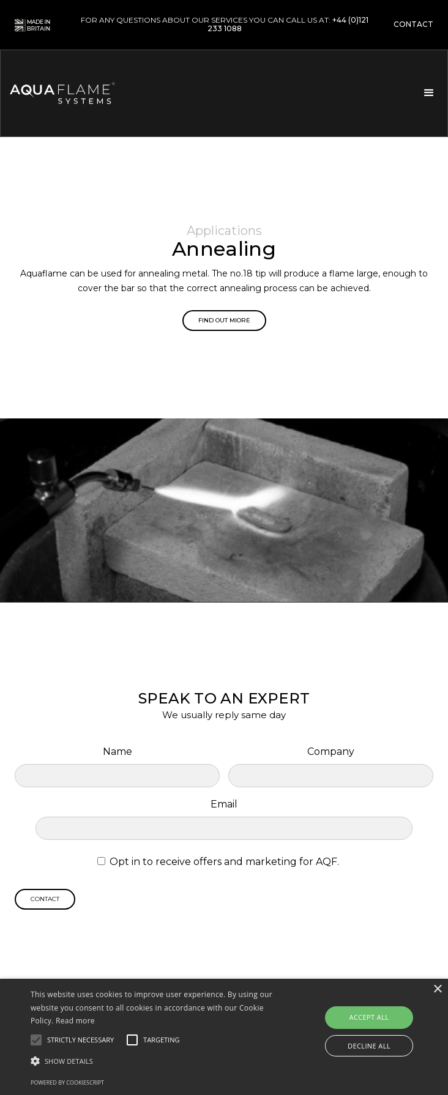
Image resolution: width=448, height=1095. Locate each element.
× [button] (437, 989)
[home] (79, 93)
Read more (75, 1020)
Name (117, 751)
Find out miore (224, 320)
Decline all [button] (369, 1045)
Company (330, 751)
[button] (427, 93)
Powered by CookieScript (67, 1082)
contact (413, 24)
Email (224, 804)
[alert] (224, 1037)
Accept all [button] (369, 1017)
